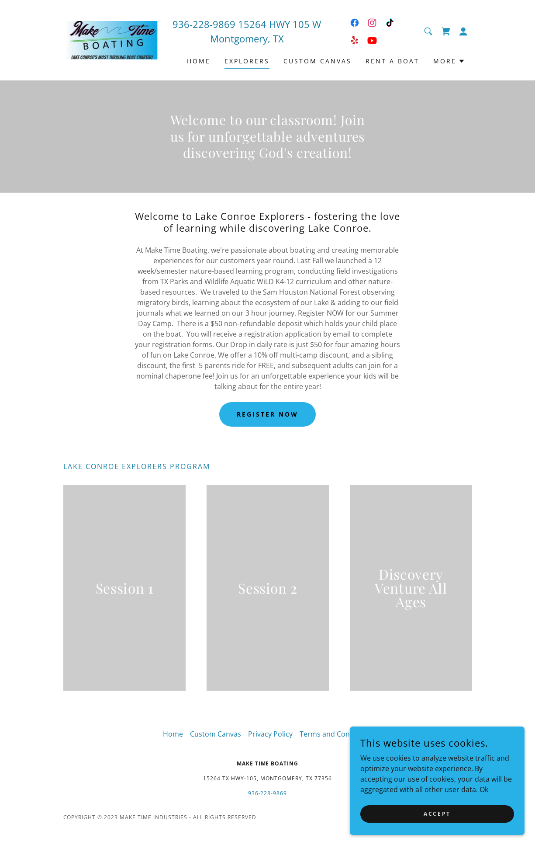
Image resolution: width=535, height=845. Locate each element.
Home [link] (199, 61)
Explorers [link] (246, 61)
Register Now (267, 414)
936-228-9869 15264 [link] (219, 24)
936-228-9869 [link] (267, 793)
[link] (114, 39)
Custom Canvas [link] (317, 61)
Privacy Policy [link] (270, 734)
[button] (463, 31)
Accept (437, 813)
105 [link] (301, 24)
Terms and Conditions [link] (336, 734)
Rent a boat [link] (392, 61)
